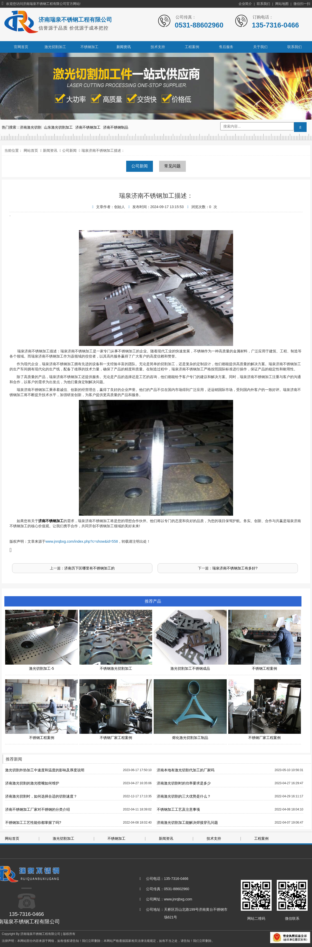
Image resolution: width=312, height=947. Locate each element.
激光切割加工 (55, 47)
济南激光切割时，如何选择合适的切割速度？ (41, 796)
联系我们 (263, 4)
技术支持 (158, 47)
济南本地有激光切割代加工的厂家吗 (185, 770)
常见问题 (172, 166)
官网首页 (21, 47)
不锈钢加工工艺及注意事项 (178, 809)
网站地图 (282, 4)
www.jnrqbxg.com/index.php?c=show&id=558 (81, 541)
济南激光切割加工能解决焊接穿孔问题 (187, 822)
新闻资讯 (123, 47)
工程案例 (192, 47)
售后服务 (226, 47)
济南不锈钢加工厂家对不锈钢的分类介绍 (37, 809)
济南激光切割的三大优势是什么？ (184, 796)
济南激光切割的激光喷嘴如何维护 (32, 783)
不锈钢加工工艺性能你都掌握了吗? (33, 822)
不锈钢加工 (89, 47)
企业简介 (245, 4)
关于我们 (260, 47)
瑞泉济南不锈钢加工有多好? (235, 568)
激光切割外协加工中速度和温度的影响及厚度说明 (44, 770)
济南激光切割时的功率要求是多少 (184, 783)
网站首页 (31, 150)
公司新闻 (69, 150)
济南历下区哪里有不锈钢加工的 (89, 568)
